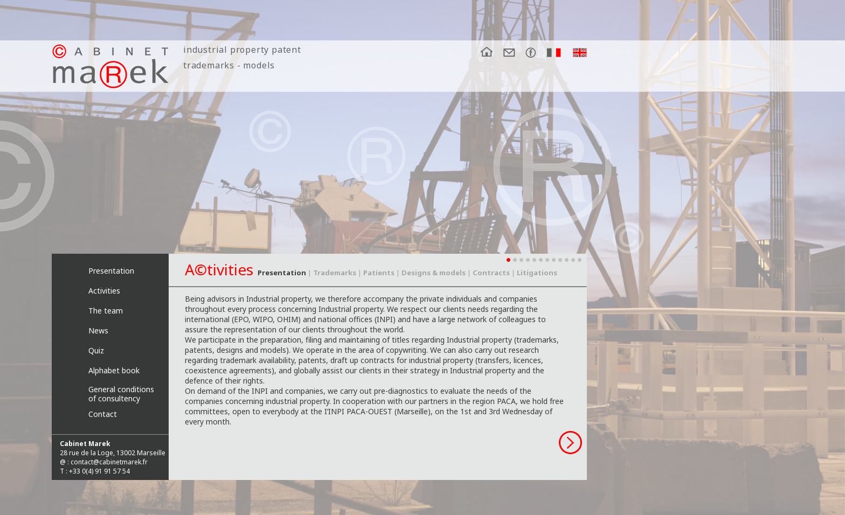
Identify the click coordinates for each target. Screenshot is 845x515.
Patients (378, 272)
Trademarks (334, 272)
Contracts (491, 272)
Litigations (537, 272)
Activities (104, 291)
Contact (102, 414)
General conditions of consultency (121, 392)
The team (105, 310)
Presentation (111, 271)
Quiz (96, 350)
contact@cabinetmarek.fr (109, 462)
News (98, 330)
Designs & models (433, 272)
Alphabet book (114, 370)
